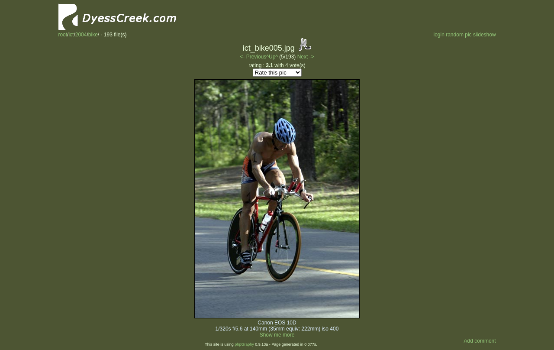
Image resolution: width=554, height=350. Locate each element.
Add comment (480, 341)
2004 (81, 35)
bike (93, 35)
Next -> (305, 57)
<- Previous (253, 57)
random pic (458, 35)
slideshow (484, 35)
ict (71, 35)
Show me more (277, 335)
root (62, 35)
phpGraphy (244, 344)
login (438, 35)
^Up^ (272, 57)
